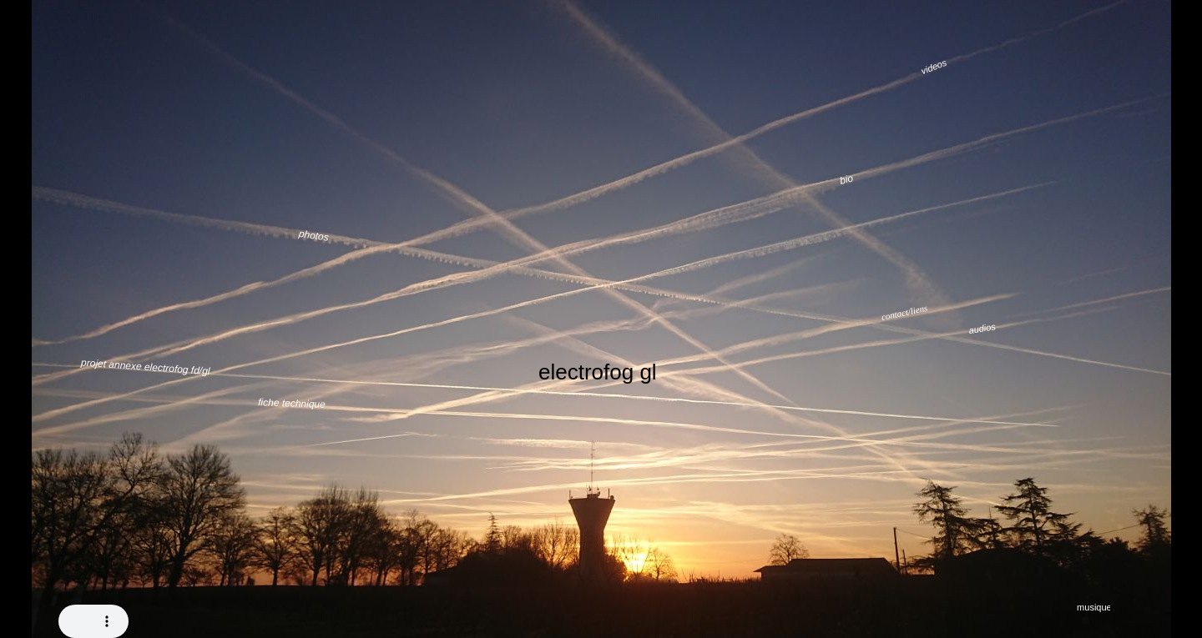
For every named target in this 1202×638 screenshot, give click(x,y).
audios (982, 328)
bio (847, 179)
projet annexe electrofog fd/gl (145, 366)
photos (314, 236)
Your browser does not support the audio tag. (93, 621)
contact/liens (904, 312)
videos (934, 67)
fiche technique (292, 403)
